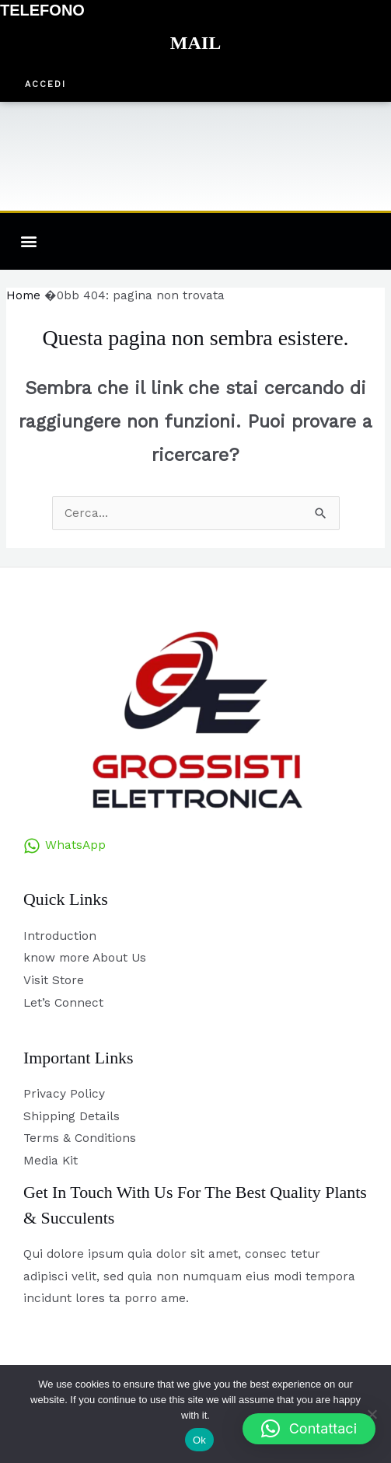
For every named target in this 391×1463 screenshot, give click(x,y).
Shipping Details (71, 1116)
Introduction (59, 936)
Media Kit (50, 1161)
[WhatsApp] (64, 845)
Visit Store (53, 980)
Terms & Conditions (79, 1138)
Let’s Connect (63, 1003)
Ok (199, 1440)
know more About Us (84, 958)
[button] (45, 85)
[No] (371, 1414)
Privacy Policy (64, 1094)
